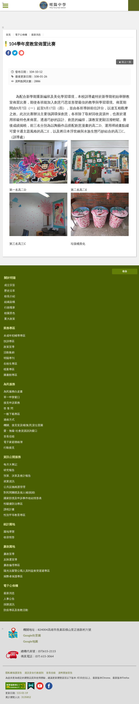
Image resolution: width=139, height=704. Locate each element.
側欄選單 (5, 6)
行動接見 (9, 447)
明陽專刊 (9, 358)
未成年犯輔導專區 (14, 335)
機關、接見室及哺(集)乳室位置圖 (23, 425)
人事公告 (9, 598)
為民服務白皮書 (13, 391)
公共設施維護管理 (14, 486)
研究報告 (9, 470)
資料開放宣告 (65, 672)
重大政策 (9, 318)
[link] (8, 53)
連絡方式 (9, 419)
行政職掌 (9, 307)
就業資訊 (9, 481)
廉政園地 (9, 546)
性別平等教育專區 (14, 514)
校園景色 (9, 313)
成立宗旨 (9, 285)
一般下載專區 (12, 413)
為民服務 (9, 384)
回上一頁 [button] (126, 61)
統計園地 (9, 524)
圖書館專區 (10, 374)
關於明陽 (10, 277)
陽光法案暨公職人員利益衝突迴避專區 (27, 570)
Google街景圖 (32, 635)
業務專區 (9, 328)
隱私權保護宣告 (13, 672)
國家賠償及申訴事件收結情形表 (23, 498)
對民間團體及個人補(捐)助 (19, 492)
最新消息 (36, 34)
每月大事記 (10, 464)
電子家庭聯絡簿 (13, 442)
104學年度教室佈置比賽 (32, 43)
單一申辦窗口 (12, 397)
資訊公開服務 (12, 457)
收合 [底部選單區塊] (124, 271)
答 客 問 (8, 408)
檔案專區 (9, 369)
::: (3, 2)
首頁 (8, 34)
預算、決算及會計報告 (17, 475)
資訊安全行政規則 (34, 672)
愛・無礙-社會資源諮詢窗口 (20, 430)
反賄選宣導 (10, 559)
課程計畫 (9, 509)
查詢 (133, 5)
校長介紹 (9, 296)
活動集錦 (9, 352)
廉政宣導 (9, 553)
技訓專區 (9, 341)
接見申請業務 (12, 402)
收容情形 (9, 537)
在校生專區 (10, 363)
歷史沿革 (9, 290)
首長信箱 (9, 436)
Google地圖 (30, 641)
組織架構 (9, 301)
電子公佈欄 (21, 34)
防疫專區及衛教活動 (16, 609)
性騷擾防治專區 (13, 503)
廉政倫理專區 (12, 565)
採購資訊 (9, 604)
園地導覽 (9, 531)
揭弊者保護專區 (13, 576)
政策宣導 (9, 346)
